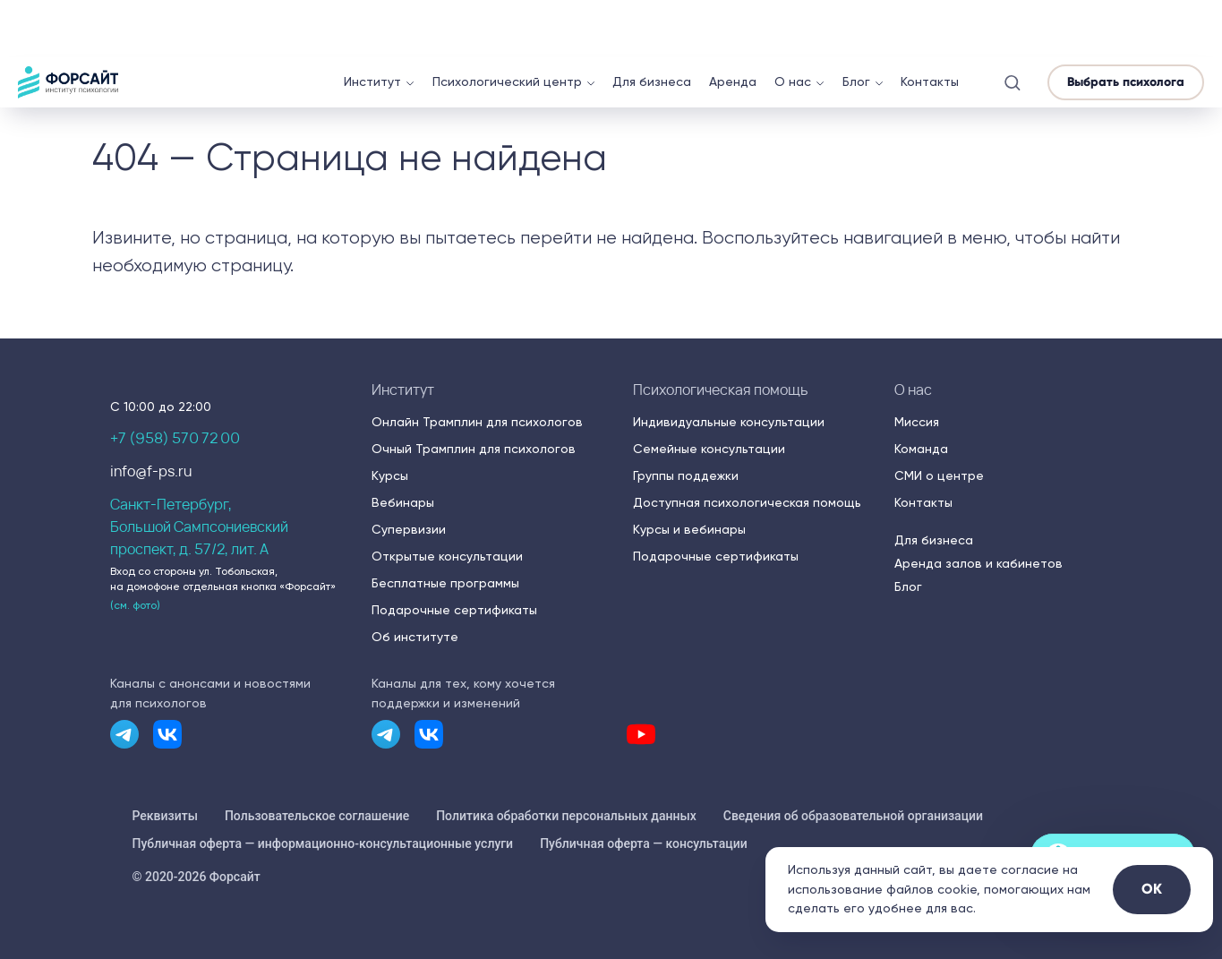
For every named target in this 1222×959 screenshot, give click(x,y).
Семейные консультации (709, 448)
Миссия (916, 422)
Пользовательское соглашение (317, 816)
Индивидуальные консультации (729, 422)
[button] (1012, 24)
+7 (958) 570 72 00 (175, 438)
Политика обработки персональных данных (566, 816)
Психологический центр (507, 24)
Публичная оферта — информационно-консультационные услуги (323, 843)
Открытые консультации (447, 556)
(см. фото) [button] (135, 605)
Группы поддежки (686, 475)
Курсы (390, 475)
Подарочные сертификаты (454, 610)
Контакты (930, 24)
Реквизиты (165, 816)
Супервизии (409, 529)
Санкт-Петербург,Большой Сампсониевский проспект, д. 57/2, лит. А (199, 526)
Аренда (732, 24)
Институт (372, 24)
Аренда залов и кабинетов (978, 563)
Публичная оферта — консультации (644, 843)
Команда (921, 448)
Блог (856, 24)
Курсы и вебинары (689, 529)
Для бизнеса (651, 24)
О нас (792, 24)
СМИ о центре (939, 475)
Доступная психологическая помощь (747, 502)
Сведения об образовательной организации (853, 816)
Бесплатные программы (445, 583)
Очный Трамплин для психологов (474, 448)
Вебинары (403, 502)
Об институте (415, 636)
